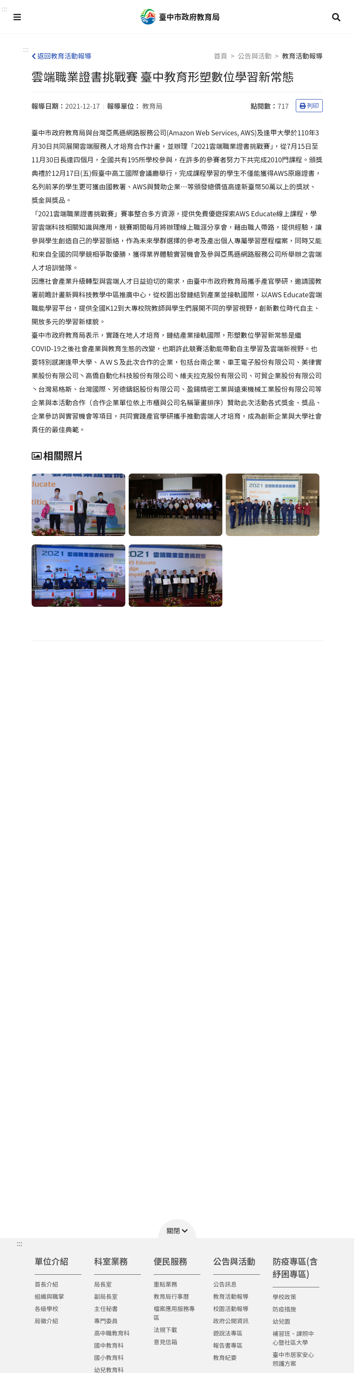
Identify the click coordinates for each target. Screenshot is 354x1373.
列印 (309, 105)
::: (26, 49)
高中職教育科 (112, 1333)
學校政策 (284, 1296)
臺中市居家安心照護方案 (293, 1359)
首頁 (220, 56)
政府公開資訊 (231, 1320)
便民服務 (170, 1261)
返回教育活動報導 (62, 56)
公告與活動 (255, 56)
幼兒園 (281, 1321)
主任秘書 (106, 1308)
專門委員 (106, 1320)
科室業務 (111, 1261)
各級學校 (46, 1308)
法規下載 (165, 1329)
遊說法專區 (228, 1333)
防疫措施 (284, 1309)
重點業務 (165, 1284)
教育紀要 (225, 1357)
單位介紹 (51, 1261)
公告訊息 (225, 1284)
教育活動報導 (231, 1296)
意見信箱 (165, 1342)
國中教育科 (109, 1345)
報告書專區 (228, 1345)
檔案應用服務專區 (174, 1313)
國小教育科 (109, 1357)
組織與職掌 (49, 1296)
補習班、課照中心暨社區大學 (293, 1337)
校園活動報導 (231, 1308)
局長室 (103, 1284)
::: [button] (4, 8)
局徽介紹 (46, 1320)
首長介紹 (46, 1284)
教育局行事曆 (171, 1296)
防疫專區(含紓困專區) (295, 1267)
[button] (17, 17)
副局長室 (106, 1296)
